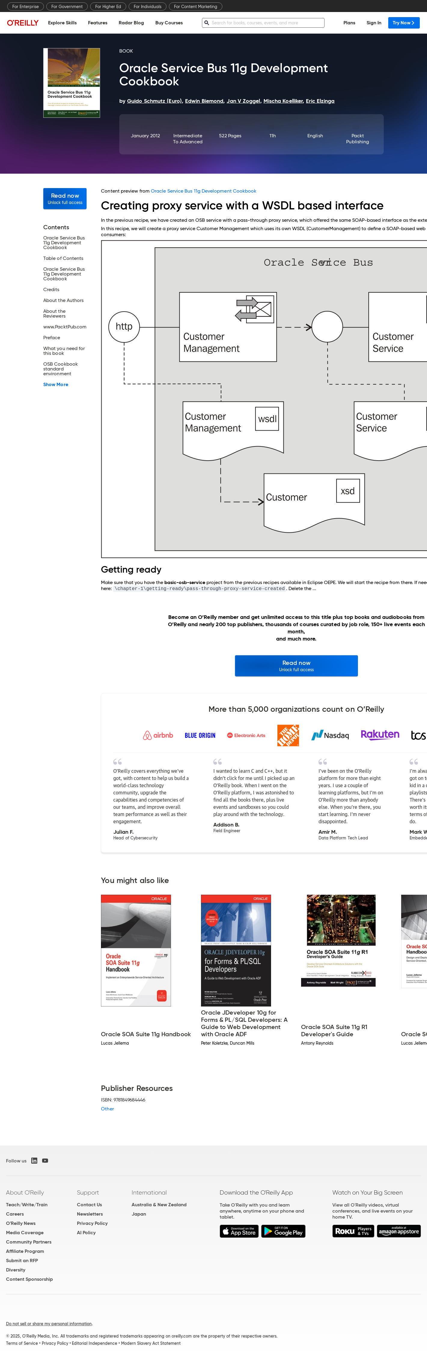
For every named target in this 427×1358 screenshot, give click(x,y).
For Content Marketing (195, 6)
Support (88, 1192)
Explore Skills (62, 23)
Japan (139, 1214)
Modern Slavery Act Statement (151, 1343)
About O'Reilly (25, 1192)
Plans (349, 23)
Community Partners (28, 1242)
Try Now (404, 23)
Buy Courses (169, 23)
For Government (67, 6)
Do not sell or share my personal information (49, 1323)
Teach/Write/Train (26, 1204)
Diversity (15, 1270)
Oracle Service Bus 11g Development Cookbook (203, 191)
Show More (55, 384)
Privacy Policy (92, 1223)
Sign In (374, 23)
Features (97, 23)
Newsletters (90, 1214)
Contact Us (89, 1204)
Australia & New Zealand (159, 1204)
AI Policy (86, 1232)
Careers (15, 1214)
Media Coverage (25, 1232)
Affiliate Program (25, 1251)
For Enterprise (25, 6)
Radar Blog (131, 23)
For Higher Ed (108, 6)
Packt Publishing (357, 139)
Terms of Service (22, 1343)
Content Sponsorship (29, 1279)
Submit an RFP (22, 1260)
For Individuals (147, 6)
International (149, 1192)
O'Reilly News (20, 1223)
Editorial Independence (94, 1343)
